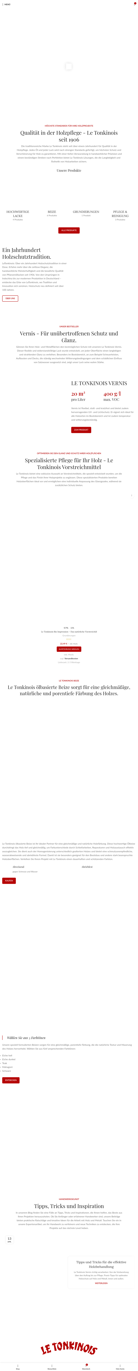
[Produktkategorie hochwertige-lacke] (17, 200)
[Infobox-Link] (69, 1077)
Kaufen (9, 843)
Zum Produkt (81, 444)
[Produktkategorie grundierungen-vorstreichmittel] (86, 198)
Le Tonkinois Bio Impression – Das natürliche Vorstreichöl (69, 651)
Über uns (10, 303)
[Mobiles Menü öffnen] (6, 4)
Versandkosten (71, 677)
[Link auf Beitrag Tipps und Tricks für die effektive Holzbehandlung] (36, 1235)
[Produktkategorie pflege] (120, 200)
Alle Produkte (69, 230)
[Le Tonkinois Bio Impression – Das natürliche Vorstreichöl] (69, 577)
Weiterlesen (101, 1246)
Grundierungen (69, 655)
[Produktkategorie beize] (52, 198)
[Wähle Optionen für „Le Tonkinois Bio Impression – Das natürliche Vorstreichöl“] (69, 668)
